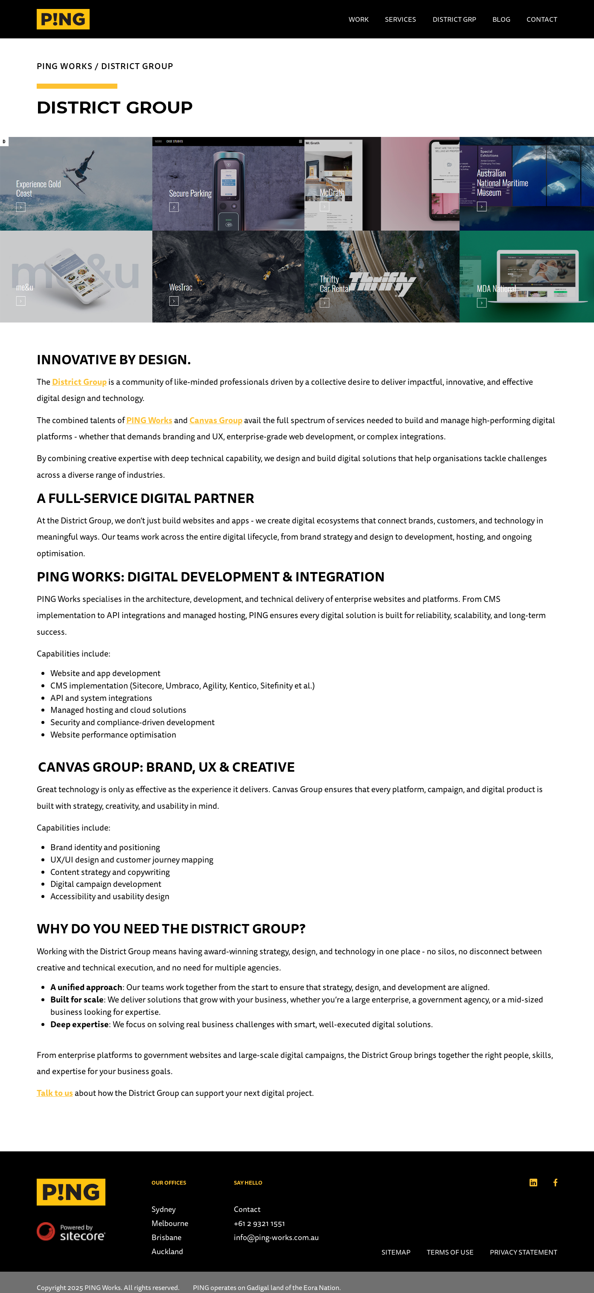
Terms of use (450, 1252)
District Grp (454, 19)
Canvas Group (215, 420)
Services (400, 19)
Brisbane (166, 1237)
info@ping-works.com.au (276, 1237)
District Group (137, 66)
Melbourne (169, 1223)
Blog (501, 19)
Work (359, 19)
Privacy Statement (523, 1252)
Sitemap (396, 1252)
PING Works (65, 66)
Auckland (167, 1251)
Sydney (163, 1209)
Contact (542, 19)
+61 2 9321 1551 (259, 1223)
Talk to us (55, 1093)
